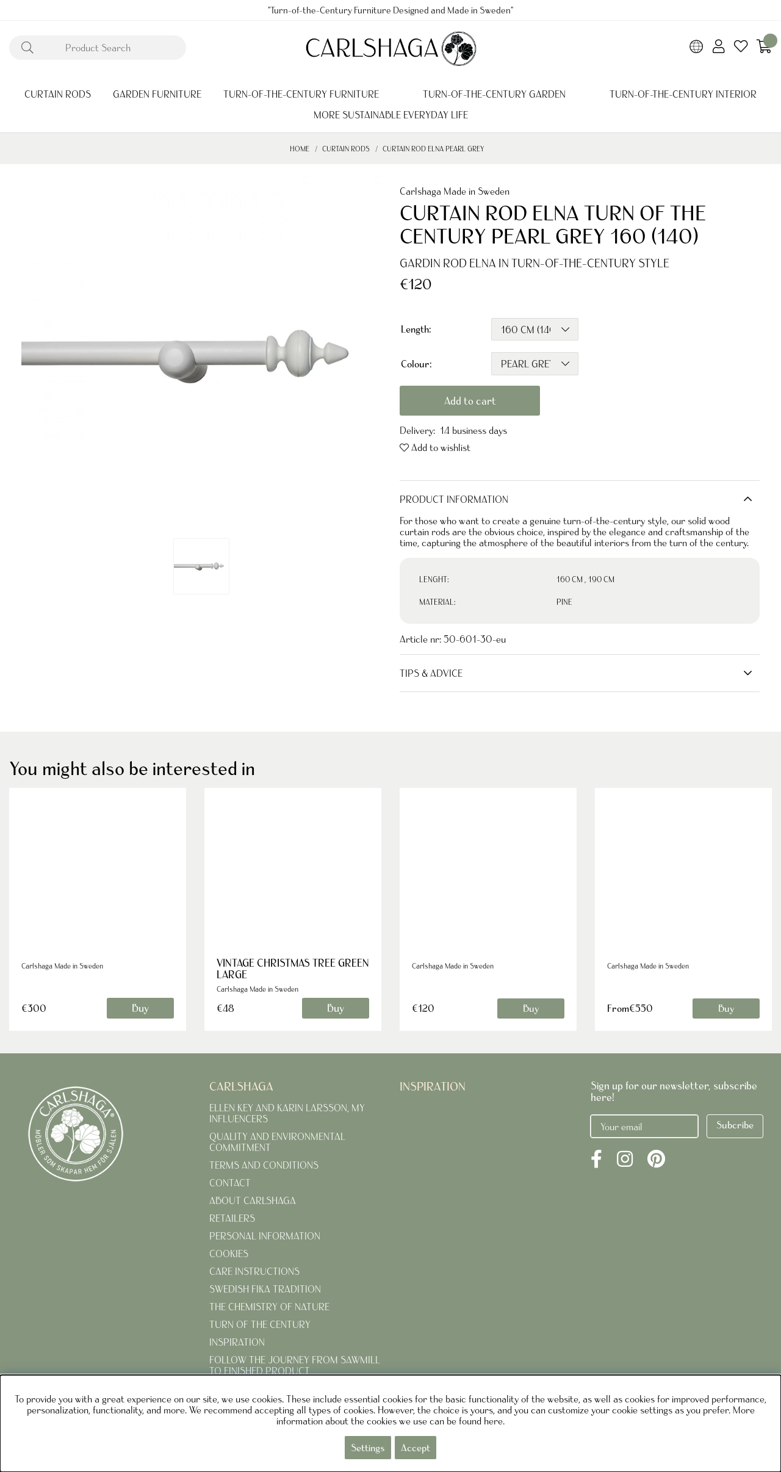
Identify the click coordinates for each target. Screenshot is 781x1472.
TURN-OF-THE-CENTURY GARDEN (494, 93)
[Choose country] (696, 48)
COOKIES (228, 1253)
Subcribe (735, 1124)
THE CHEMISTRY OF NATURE (269, 1306)
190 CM (601, 579)
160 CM (569, 579)
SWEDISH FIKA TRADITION (265, 1288)
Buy (531, 1008)
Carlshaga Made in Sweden (454, 191)
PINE (564, 602)
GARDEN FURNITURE (157, 93)
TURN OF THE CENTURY (260, 1324)
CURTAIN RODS (57, 93)
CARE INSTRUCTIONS (254, 1271)
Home (299, 149)
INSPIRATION (237, 1342)
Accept (415, 1447)
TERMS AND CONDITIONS (264, 1165)
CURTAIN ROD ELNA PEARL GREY (433, 149)
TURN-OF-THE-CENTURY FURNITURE (301, 93)
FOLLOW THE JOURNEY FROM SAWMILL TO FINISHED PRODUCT (294, 1365)
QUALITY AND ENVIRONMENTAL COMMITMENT (277, 1142)
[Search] (97, 47)
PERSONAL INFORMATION (264, 1235)
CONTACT (230, 1182)
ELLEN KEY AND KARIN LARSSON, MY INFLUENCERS (287, 1113)
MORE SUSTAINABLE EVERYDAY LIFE (391, 114)
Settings (368, 1447)
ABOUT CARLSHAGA (252, 1200)
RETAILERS (232, 1218)
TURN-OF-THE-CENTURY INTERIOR (683, 93)
